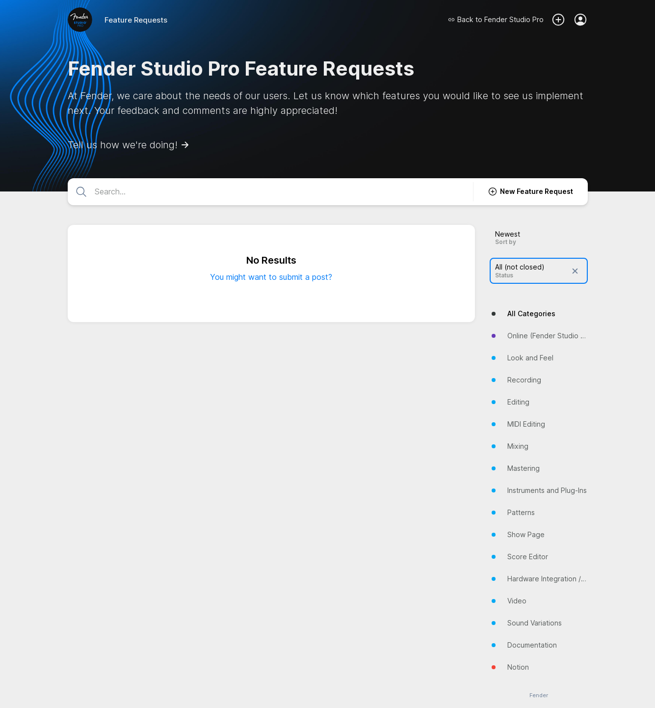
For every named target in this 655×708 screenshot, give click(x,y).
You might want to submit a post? (271, 277)
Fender (538, 695)
